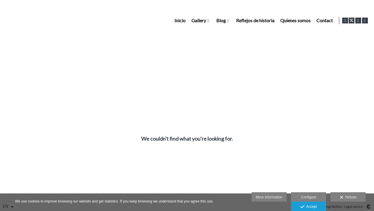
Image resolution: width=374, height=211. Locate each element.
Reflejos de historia (254, 20)
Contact (323, 20)
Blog (220, 20)
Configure (308, 197)
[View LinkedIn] (365, 20)
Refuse (348, 197)
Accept (308, 207)
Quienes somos (294, 20)
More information (269, 197)
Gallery (197, 20)
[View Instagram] (358, 20)
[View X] (351, 20)
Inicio (178, 20)
